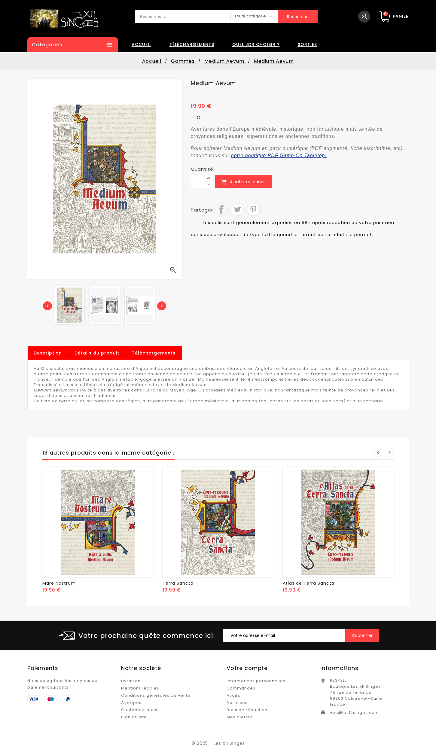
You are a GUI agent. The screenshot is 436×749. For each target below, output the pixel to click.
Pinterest (253, 209)
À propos (131, 702)
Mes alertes (240, 717)
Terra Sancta (178, 583)
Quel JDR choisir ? (256, 44)
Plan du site (134, 717)
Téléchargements (191, 44)
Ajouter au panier (243, 182)
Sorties (307, 44)
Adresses (237, 702)
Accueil (141, 44)
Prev (378, 452)
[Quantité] (198, 181)
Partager (221, 209)
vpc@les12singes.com (354, 712)
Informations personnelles (256, 681)
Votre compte (247, 668)
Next (389, 452)
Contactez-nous (139, 710)
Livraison (131, 681)
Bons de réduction (247, 710)
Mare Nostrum (59, 583)
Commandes (241, 688)
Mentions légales (140, 688)
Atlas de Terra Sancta (308, 583)
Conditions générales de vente (156, 695)
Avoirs (233, 695)
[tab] (47, 353)
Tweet (237, 209)
